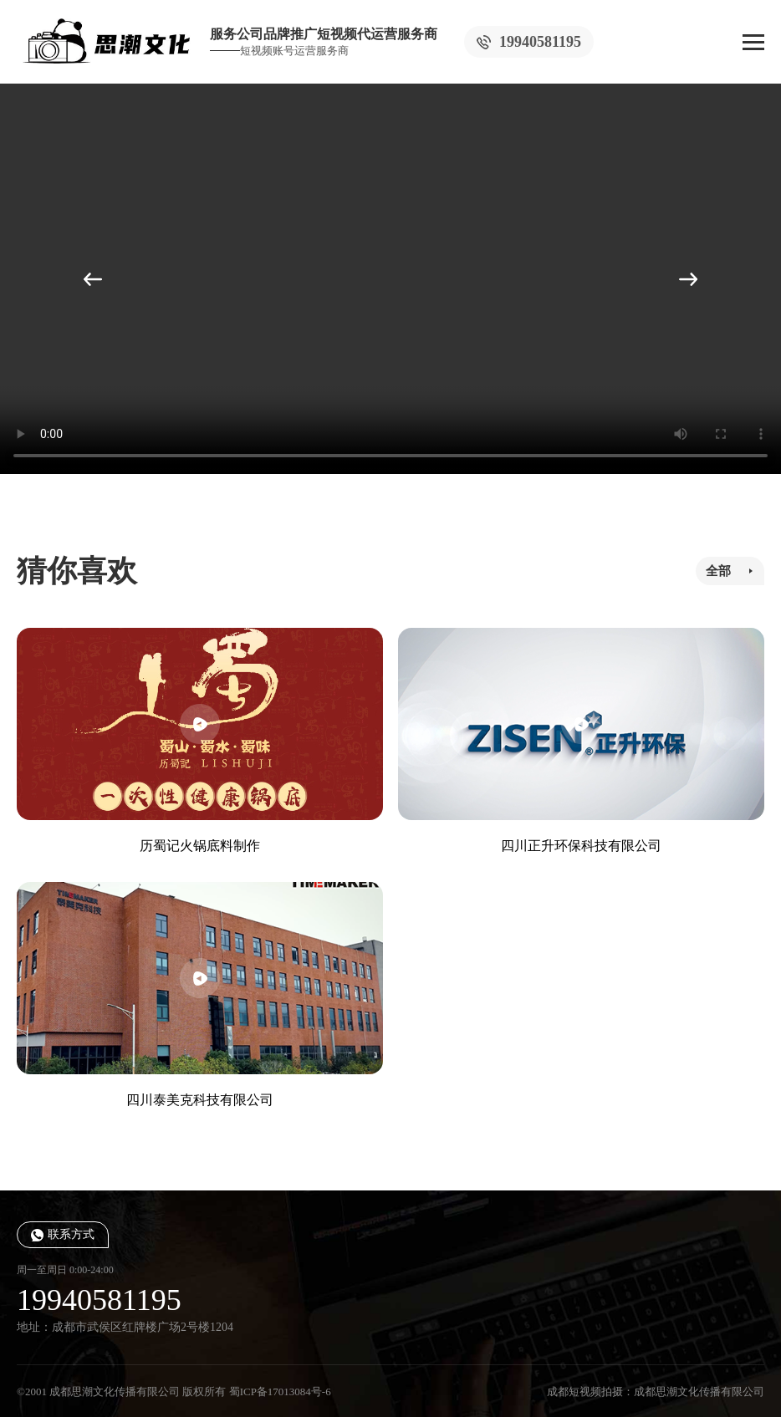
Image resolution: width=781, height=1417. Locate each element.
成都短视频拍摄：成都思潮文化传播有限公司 (655, 1391)
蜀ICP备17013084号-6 (280, 1391)
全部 (718, 571)
